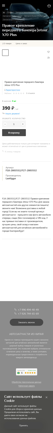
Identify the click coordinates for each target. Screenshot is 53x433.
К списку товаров (12, 151)
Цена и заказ (21, 43)
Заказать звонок (26, 322)
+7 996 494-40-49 (28, 309)
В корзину (14, 132)
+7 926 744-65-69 (28, 313)
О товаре (7, 43)
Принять (23, 425)
